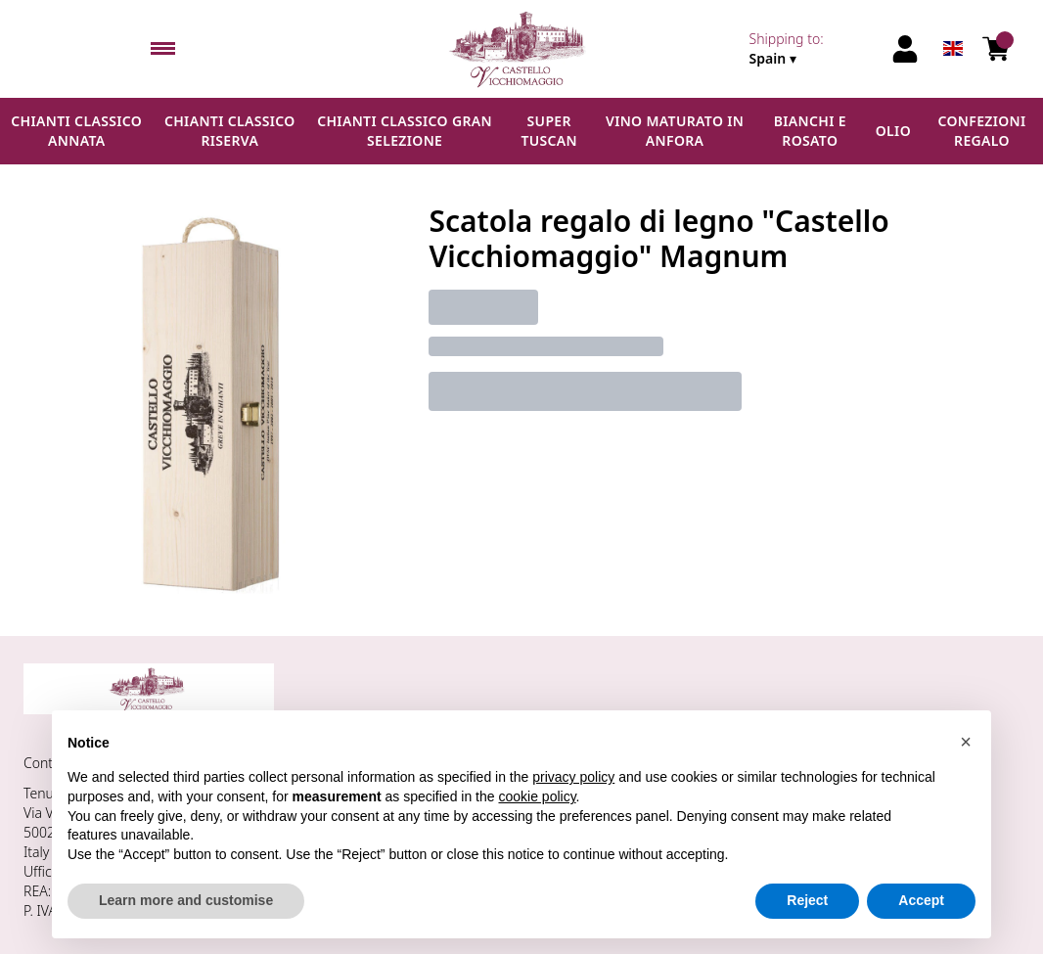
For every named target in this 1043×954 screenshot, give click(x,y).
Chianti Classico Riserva (229, 131)
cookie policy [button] (536, 796)
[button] (965, 741)
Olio (893, 130)
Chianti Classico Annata (76, 131)
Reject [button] (807, 900)
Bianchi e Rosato (810, 131)
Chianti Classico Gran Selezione (404, 131)
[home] (521, 49)
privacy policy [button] (573, 777)
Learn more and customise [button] (186, 900)
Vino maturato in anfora (675, 131)
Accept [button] (921, 900)
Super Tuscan (549, 131)
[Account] (905, 49)
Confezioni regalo (981, 131)
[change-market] (814, 48)
